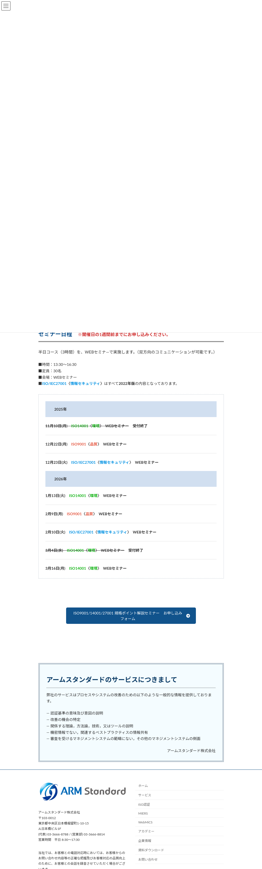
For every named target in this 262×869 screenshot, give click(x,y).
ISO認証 (144, 804)
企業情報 (144, 841)
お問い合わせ (148, 859)
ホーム (143, 786)
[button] (131, 615)
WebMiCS (145, 822)
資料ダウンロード (151, 850)
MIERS (143, 813)
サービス (144, 795)
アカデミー (146, 832)
